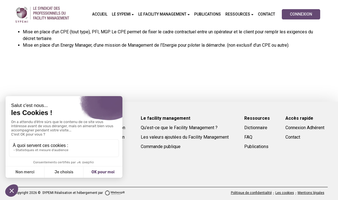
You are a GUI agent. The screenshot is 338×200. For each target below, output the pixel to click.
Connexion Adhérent (304, 127)
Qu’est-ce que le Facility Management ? (179, 127)
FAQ (248, 137)
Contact (292, 137)
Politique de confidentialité (251, 193)
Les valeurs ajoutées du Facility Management (185, 137)
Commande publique (161, 146)
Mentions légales (311, 193)
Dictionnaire (255, 127)
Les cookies (284, 193)
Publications (256, 146)
